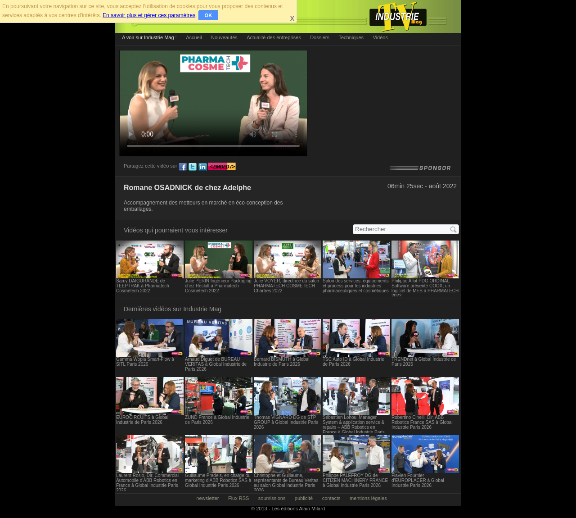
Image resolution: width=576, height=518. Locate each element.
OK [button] (208, 15)
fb (182, 167)
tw (192, 167)
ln (202, 167)
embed (222, 167)
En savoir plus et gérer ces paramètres (149, 15)
